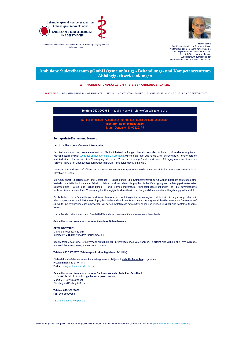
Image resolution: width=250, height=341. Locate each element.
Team (110, 93)
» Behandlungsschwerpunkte (69, 300)
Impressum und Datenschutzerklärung (172, 323)
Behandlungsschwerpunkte (82, 93)
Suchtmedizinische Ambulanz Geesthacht (177, 93)
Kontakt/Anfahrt (130, 93)
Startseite (50, 93)
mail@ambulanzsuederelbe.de (78, 266)
